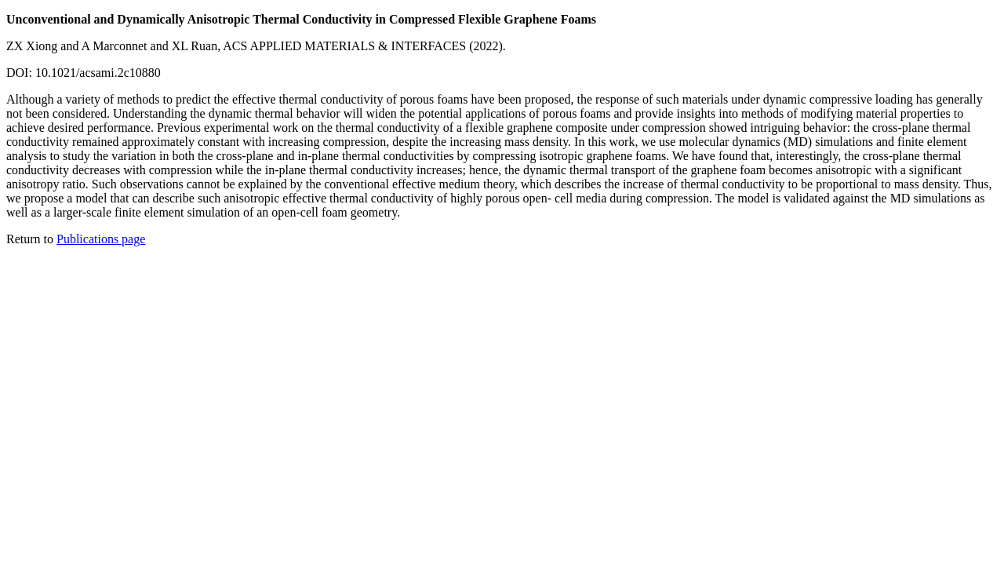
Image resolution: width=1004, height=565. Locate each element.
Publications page (100, 239)
